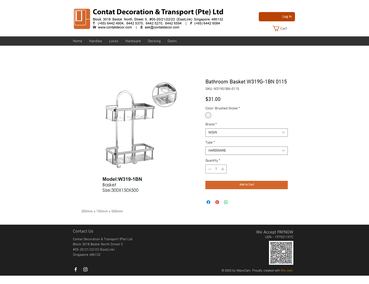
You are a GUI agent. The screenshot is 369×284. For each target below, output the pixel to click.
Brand (211, 124)
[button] (283, 28)
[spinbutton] (216, 169)
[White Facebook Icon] (75, 269)
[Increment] (223, 169)
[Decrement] (209, 169)
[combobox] (246, 132)
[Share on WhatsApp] (226, 202)
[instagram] (85, 269)
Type (210, 142)
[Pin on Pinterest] (217, 202)
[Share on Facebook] (208, 202)
